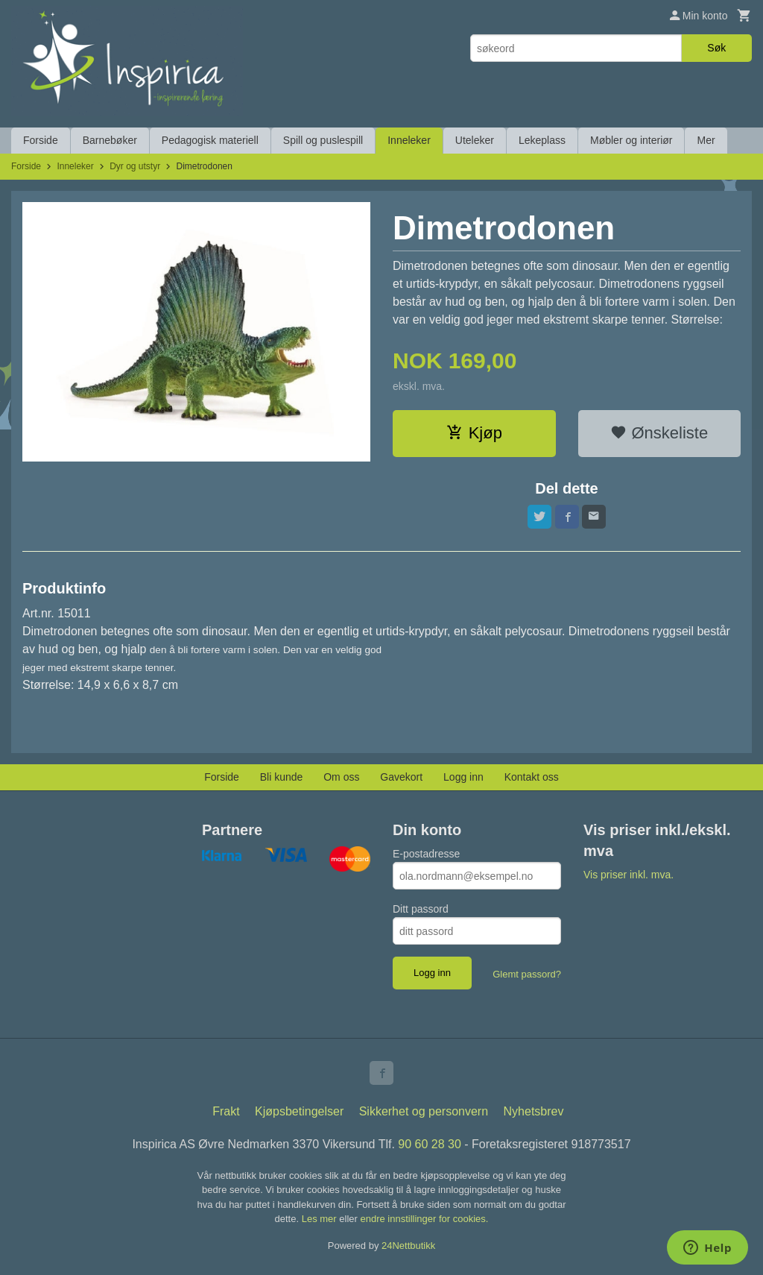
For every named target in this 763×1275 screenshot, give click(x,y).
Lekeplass (542, 140)
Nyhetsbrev (534, 1111)
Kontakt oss (531, 777)
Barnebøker (110, 140)
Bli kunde (281, 777)
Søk (716, 48)
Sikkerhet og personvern (423, 1111)
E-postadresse (426, 854)
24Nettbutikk (408, 1245)
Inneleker (409, 140)
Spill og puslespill (323, 140)
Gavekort (401, 777)
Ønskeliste (659, 433)
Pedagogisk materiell (210, 140)
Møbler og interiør (631, 140)
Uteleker (474, 140)
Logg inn (463, 777)
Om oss (341, 777)
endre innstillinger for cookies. (424, 1218)
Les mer (321, 1218)
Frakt (225, 1111)
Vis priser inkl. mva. (628, 875)
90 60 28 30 (429, 1144)
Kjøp (474, 433)
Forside (40, 140)
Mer (706, 140)
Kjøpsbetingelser (299, 1111)
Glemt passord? (527, 974)
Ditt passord (421, 909)
